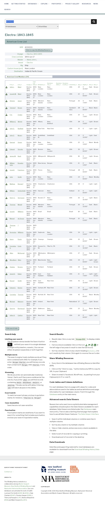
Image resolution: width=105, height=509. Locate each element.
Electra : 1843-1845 (34, 54)
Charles (12, 267)
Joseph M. (13, 94)
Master (20, 60)
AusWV (23, 500)
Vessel (20, 63)
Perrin (20, 239)
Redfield (20, 128)
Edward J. (13, 288)
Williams (20, 211)
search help (11, 328)
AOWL (27, 493)
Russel (12, 281)
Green (20, 142)
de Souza (21, 218)
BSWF (13, 495)
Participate (57, 4)
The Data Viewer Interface (88, 414)
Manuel (12, 218)
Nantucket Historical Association (15, 488)
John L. (12, 87)
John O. (12, 135)
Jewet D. (12, 274)
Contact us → (9, 472)
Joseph (12, 170)
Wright (20, 121)
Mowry (20, 135)
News (95, 4)
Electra (30, 63)
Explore (45, 4)
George (12, 308)
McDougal (21, 253)
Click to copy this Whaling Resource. (38, 50)
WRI (21, 47)
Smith (20, 177)
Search (7, 9)
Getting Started (18, 4)
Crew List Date (17, 57)
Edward (12, 149)
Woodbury (13, 260)
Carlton (20, 315)
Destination (18, 71)
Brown (20, 108)
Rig (21, 65)
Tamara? (13, 108)
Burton (20, 288)
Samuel (12, 142)
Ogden (20, 115)
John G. (12, 128)
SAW (29, 495)
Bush (19, 156)
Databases (33, 4)
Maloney (20, 301)
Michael (12, 301)
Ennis (19, 246)
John (11, 177)
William (12, 191)
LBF (19, 497)
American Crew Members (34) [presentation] (18, 76)
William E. (13, 121)
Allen (11, 253)
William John (12, 164)
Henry (12, 239)
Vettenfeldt (21, 191)
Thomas (12, 204)
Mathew (12, 184)
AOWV (20, 493)
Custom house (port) (15, 68)
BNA (6, 500)
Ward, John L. (32, 60)
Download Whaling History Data (87, 449)
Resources (86, 4)
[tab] (29, 77)
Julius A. (12, 315)
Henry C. (12, 198)
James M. (13, 156)
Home (6, 4)
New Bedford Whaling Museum (21, 486)
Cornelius (13, 294)
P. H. (11, 115)
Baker (20, 274)
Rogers (20, 267)
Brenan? (20, 184)
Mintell (20, 204)
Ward (19, 87)
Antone (12, 101)
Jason (20, 101)
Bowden (20, 163)
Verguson (21, 198)
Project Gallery (72, 4)
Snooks (20, 149)
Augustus (13, 232)
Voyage (20, 54)
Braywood (21, 308)
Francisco (21, 170)
